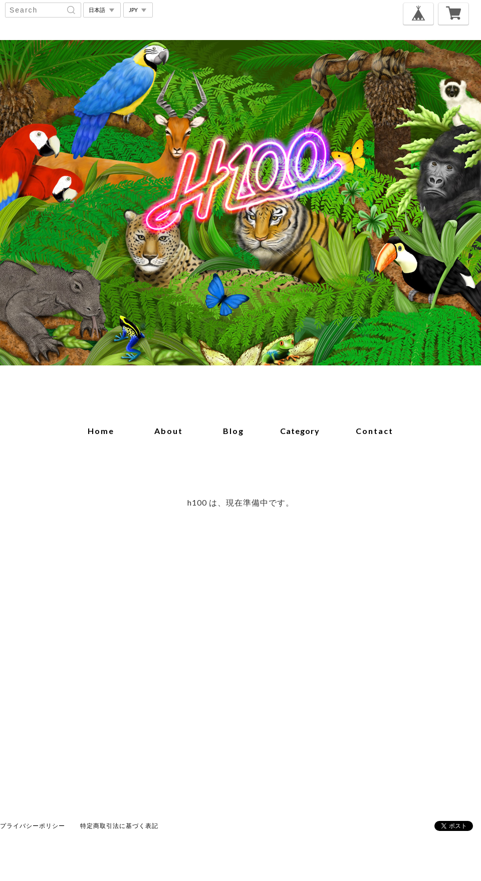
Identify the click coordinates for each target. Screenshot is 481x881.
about (168, 430)
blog (233, 430)
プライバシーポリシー (32, 825)
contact (374, 430)
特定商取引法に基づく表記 (119, 825)
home (101, 430)
